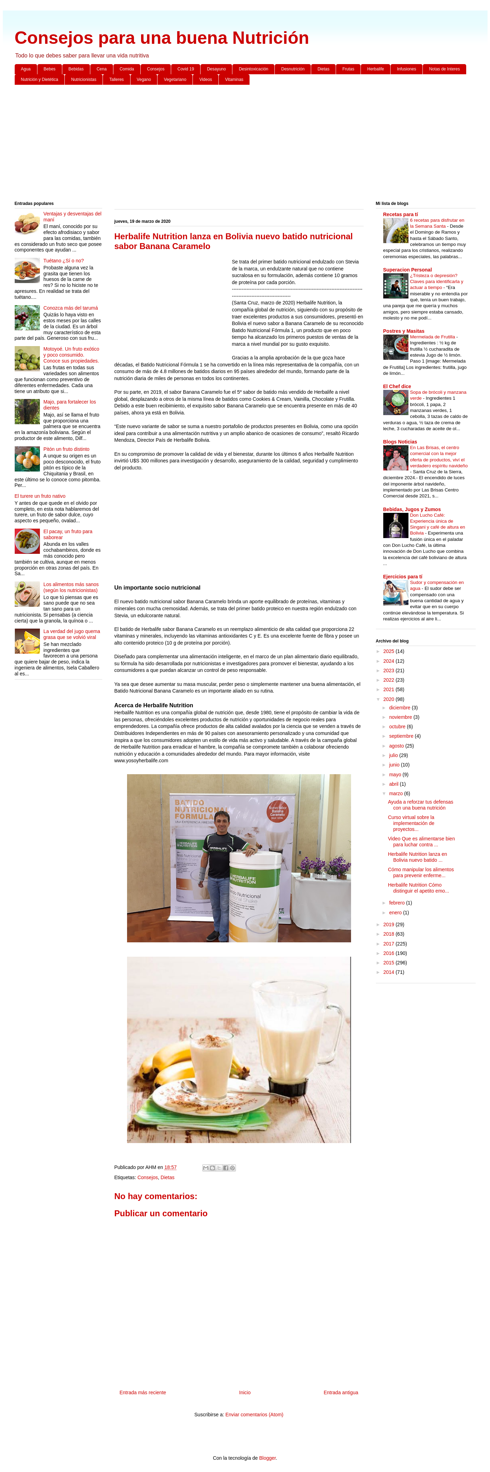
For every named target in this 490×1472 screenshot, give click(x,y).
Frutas (348, 69)
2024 (389, 661)
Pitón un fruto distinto (66, 449)
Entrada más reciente (143, 1392)
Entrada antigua (341, 1392)
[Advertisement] (225, 144)
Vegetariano (175, 79)
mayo (395, 774)
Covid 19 (185, 69)
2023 (389, 670)
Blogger (267, 1458)
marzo (396, 793)
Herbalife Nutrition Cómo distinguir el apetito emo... (418, 888)
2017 (389, 944)
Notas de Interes (444, 69)
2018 (389, 934)
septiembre (402, 736)
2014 (389, 972)
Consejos (155, 69)
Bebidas (76, 69)
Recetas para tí (400, 214)
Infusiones (406, 69)
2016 (389, 953)
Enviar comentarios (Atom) (254, 1414)
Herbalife (375, 69)
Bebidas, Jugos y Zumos (412, 509)
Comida (127, 69)
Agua (26, 69)
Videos (205, 79)
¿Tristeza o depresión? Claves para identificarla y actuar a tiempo (436, 281)
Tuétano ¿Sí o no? (63, 260)
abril (394, 784)
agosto (397, 746)
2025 (389, 651)
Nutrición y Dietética (39, 79)
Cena (102, 69)
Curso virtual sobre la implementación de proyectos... (411, 823)
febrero (397, 903)
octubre (398, 726)
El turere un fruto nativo (40, 496)
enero (396, 912)
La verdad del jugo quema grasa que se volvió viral (71, 634)
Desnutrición (292, 69)
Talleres (116, 79)
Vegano (144, 79)
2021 (389, 689)
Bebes (50, 69)
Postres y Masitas (404, 331)
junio (395, 765)
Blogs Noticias (400, 442)
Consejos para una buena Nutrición (162, 38)
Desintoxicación (253, 69)
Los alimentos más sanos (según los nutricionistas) (71, 587)
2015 (389, 962)
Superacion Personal (407, 270)
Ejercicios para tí (402, 576)
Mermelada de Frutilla (433, 336)
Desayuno (216, 69)
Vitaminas (234, 79)
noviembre (401, 717)
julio (394, 755)
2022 (389, 680)
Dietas (323, 69)
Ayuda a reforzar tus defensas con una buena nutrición (420, 805)
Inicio (245, 1392)
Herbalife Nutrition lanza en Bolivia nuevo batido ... (417, 857)
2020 (389, 699)
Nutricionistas (83, 79)
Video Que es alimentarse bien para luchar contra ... (421, 841)
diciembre (400, 707)
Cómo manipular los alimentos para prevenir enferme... (421, 872)
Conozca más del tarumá (70, 308)
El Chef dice (397, 386)
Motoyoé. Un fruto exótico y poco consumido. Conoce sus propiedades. (71, 355)
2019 (389, 924)
